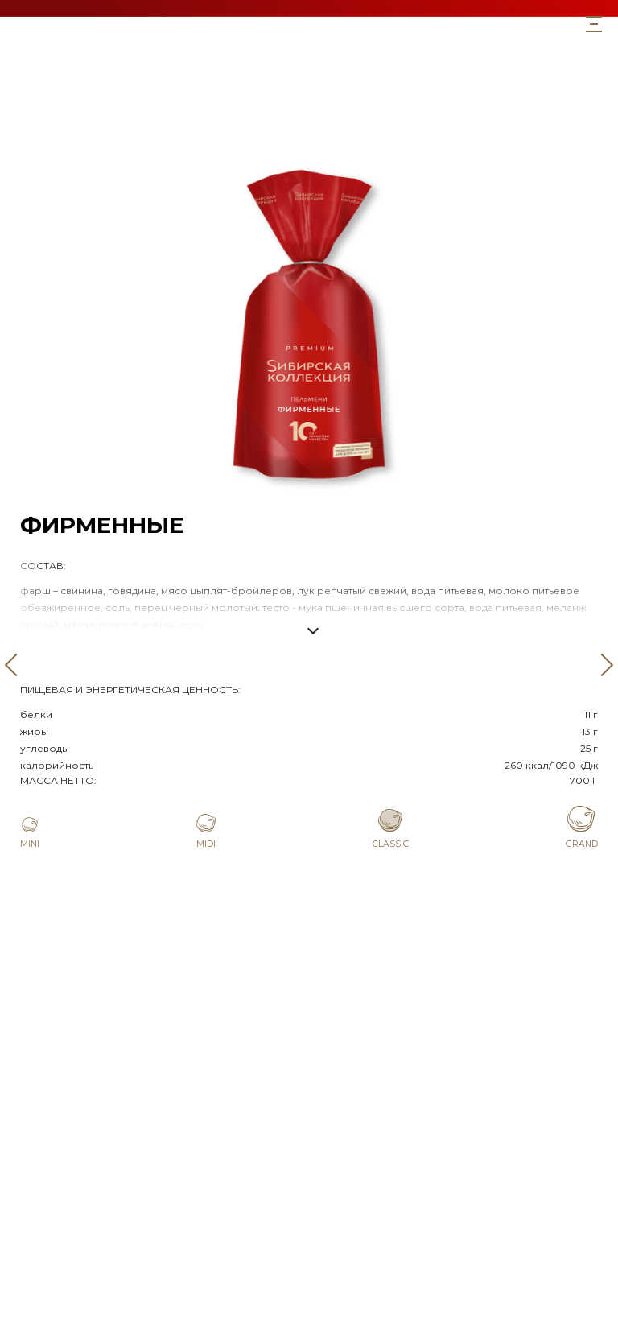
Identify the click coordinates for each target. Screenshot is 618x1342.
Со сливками (309, 121)
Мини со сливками (309, 140)
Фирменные (309, 103)
